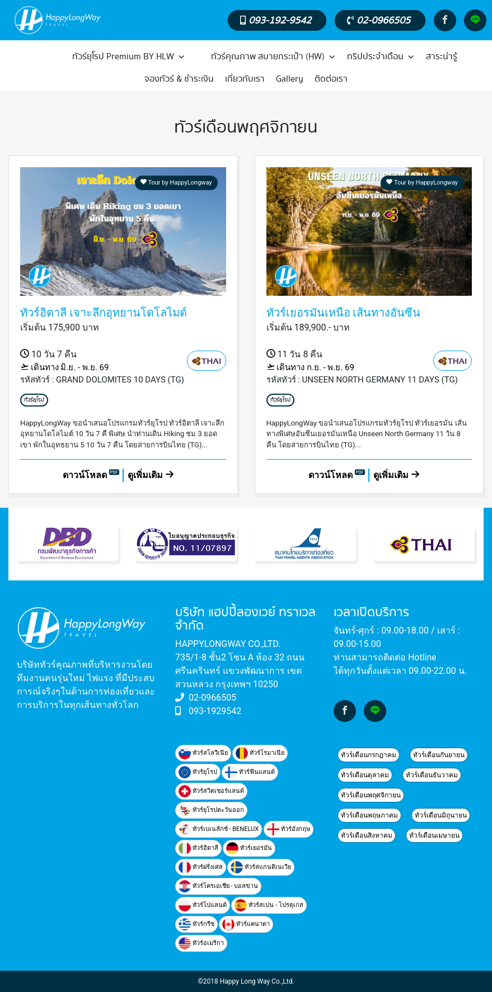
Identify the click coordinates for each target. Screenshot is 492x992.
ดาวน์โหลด (92, 475)
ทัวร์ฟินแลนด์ (250, 772)
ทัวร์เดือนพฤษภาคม (369, 815)
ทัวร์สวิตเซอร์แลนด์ (211, 791)
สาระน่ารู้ (441, 56)
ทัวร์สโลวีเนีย (203, 753)
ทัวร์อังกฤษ (288, 829)
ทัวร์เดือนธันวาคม (432, 775)
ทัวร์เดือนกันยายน (439, 755)
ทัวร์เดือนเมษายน (434, 835)
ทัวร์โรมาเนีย (260, 753)
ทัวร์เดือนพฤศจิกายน (371, 795)
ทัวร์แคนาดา (246, 924)
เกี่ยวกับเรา (245, 79)
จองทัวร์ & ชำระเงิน (179, 79)
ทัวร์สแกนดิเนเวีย (261, 867)
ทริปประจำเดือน (381, 57)
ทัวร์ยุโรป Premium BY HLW (128, 57)
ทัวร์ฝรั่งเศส (201, 867)
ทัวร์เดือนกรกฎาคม (368, 755)
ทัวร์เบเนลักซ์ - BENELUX (219, 829)
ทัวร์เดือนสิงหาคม (366, 835)
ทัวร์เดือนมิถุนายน (441, 815)
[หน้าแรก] (41, 57)
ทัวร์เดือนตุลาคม (365, 775)
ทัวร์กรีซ (196, 924)
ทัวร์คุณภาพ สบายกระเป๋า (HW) (273, 57)
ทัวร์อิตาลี (198, 848)
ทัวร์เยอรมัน (249, 848)
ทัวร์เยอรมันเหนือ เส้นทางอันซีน (343, 312)
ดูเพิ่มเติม (151, 475)
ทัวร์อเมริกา (201, 943)
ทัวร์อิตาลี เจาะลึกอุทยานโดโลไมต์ (103, 312)
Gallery (289, 79)
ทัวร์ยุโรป (34, 400)
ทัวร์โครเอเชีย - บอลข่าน (218, 886)
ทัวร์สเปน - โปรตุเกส (269, 905)
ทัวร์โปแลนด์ (203, 905)
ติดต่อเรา (331, 79)
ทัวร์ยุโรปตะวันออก (211, 810)
